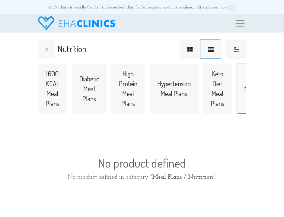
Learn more (222, 8)
